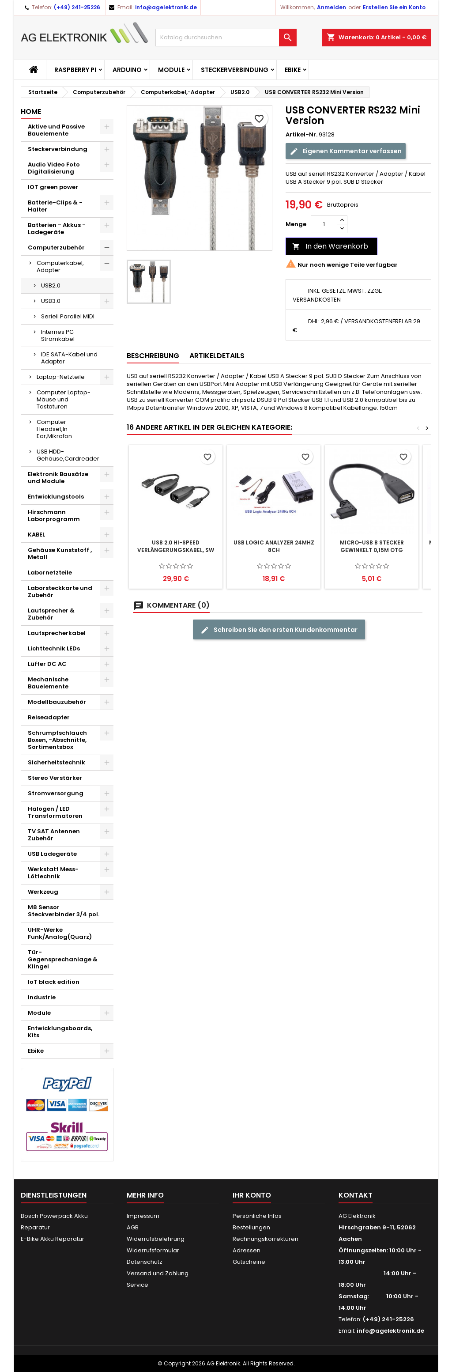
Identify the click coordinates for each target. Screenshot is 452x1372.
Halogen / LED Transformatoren (55, 812)
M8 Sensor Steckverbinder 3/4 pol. (63, 910)
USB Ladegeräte (52, 854)
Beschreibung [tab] (153, 356)
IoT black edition (53, 982)
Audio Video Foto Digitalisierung (54, 168)
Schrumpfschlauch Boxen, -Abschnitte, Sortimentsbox (57, 740)
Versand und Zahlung (157, 1273)
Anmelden (331, 7)
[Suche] (226, 37)
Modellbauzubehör (57, 702)
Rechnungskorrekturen (265, 1239)
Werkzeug (43, 892)
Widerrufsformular (153, 1250)
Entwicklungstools (56, 496)
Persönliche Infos (257, 1216)
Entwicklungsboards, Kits (60, 1031)
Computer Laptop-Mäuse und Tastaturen (63, 399)
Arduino (127, 69)
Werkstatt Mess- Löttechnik (53, 873)
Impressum (143, 1216)
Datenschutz (144, 1262)
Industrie (42, 997)
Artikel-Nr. (301, 135)
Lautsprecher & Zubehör (51, 614)
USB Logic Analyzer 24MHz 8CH (274, 546)
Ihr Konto (252, 1195)
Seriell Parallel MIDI (67, 316)
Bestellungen (251, 1227)
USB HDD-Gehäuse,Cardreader (68, 455)
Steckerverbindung (234, 69)
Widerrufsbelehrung (156, 1239)
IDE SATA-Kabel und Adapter (69, 358)
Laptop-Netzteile (61, 377)
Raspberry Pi (75, 69)
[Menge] (324, 224)
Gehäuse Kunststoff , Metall (60, 553)
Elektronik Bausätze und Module (58, 477)
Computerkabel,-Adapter (62, 266)
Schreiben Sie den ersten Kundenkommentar (279, 630)
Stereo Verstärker (55, 778)
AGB (133, 1227)
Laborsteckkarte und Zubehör (60, 591)
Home (31, 111)
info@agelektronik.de (166, 7)
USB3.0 (50, 301)
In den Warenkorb (330, 246)
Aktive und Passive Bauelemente (56, 130)
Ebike (293, 69)
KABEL (36, 534)
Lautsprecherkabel (57, 633)
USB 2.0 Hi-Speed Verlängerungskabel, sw (175, 546)
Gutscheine (249, 1262)
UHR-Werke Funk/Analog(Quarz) (60, 933)
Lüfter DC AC (47, 664)
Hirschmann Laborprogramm (54, 515)
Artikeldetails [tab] (217, 356)
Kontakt (356, 1195)
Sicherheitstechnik (56, 762)
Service (137, 1285)
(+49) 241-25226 (77, 7)
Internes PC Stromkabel (58, 335)
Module (171, 69)
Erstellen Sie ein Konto (394, 7)
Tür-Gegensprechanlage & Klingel (63, 959)
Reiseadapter (49, 717)
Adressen (246, 1250)
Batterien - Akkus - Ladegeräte (57, 228)
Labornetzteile (50, 572)
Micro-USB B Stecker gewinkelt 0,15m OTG (372, 546)
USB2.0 (50, 285)
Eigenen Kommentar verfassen (346, 151)
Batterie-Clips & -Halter (55, 206)
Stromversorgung (55, 793)
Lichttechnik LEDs (54, 648)
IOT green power (53, 187)
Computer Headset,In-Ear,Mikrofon (54, 429)
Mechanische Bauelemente (48, 683)
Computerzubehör (56, 247)
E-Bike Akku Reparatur (52, 1239)
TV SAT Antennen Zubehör (54, 835)
